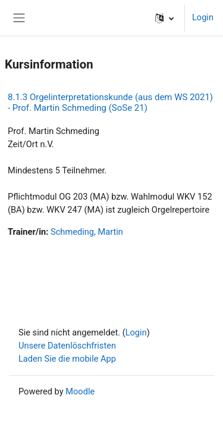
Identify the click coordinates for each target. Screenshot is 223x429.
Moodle (80, 391)
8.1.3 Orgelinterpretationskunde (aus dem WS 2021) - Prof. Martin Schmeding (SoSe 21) (110, 102)
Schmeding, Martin (87, 231)
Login (202, 17)
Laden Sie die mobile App (67, 358)
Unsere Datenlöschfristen (67, 345)
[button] (164, 18)
